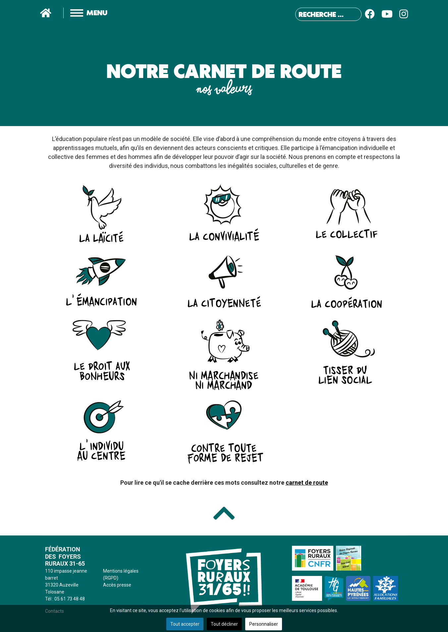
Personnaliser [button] (263, 624)
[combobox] (328, 14)
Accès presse (117, 585)
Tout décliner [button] (224, 624)
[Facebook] (370, 14)
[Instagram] (403, 14)
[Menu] (82, 13)
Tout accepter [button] (184, 624)
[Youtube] (387, 14)
